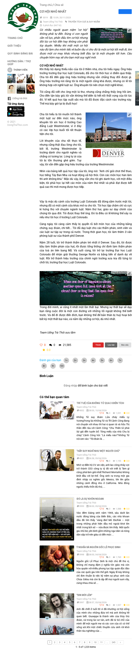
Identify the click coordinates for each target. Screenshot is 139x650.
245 (113, 642)
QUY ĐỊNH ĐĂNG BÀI (20, 53)
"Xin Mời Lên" (84, 595)
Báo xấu (124, 345)
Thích (98, 345)
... (107, 642)
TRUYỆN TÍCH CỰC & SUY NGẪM (84, 21)
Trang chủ (46, 5)
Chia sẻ (58, 5)
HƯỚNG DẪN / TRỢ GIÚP (19, 63)
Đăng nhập (70, 385)
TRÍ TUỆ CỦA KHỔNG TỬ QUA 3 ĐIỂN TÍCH (100, 403)
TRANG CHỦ (15, 38)
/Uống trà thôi (17, 98)
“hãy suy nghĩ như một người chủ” (98, 451)
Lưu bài (111, 345)
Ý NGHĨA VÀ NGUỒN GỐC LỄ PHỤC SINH (98, 547)
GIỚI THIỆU (14, 45)
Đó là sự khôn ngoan (90, 498)
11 (101, 642)
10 (95, 642)
